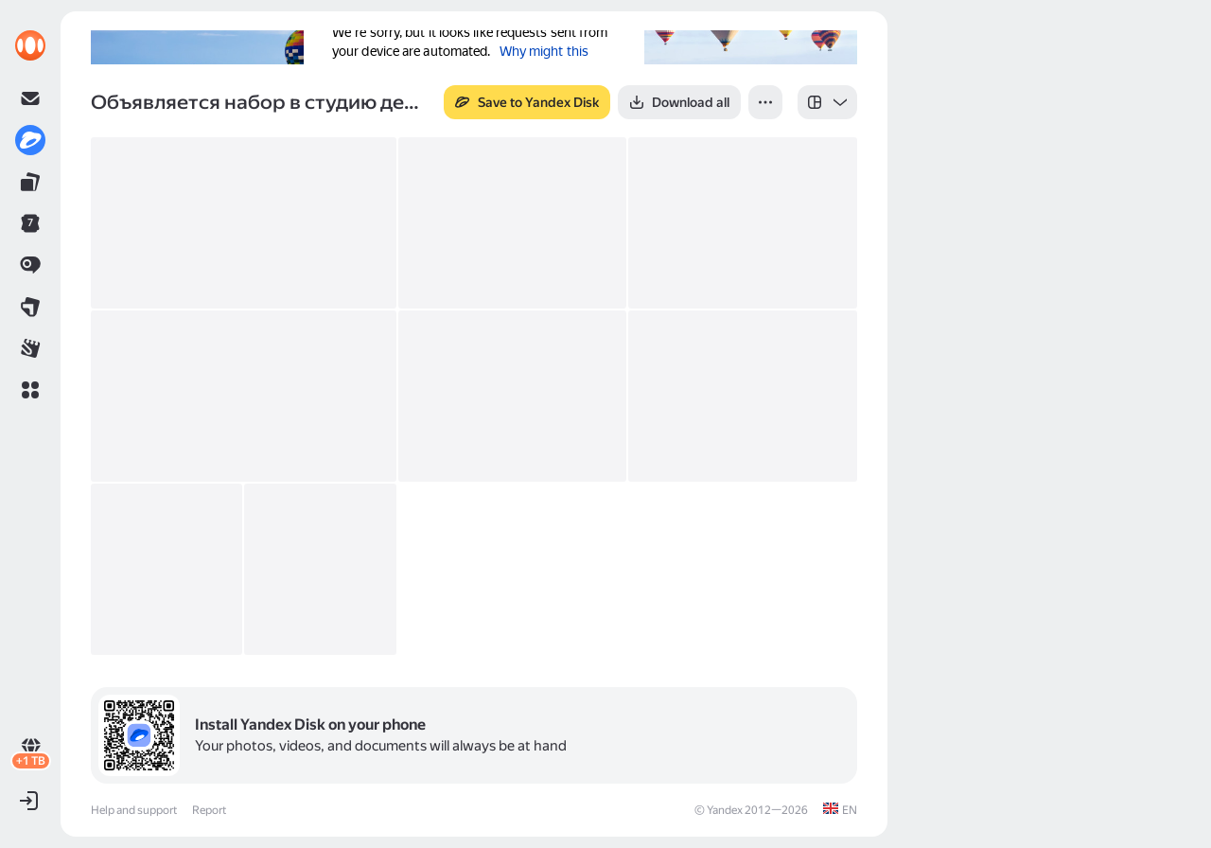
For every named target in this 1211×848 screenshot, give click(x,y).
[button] (30, 390)
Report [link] (209, 810)
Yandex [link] (725, 810)
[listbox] (827, 102)
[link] (30, 45)
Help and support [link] (134, 810)
